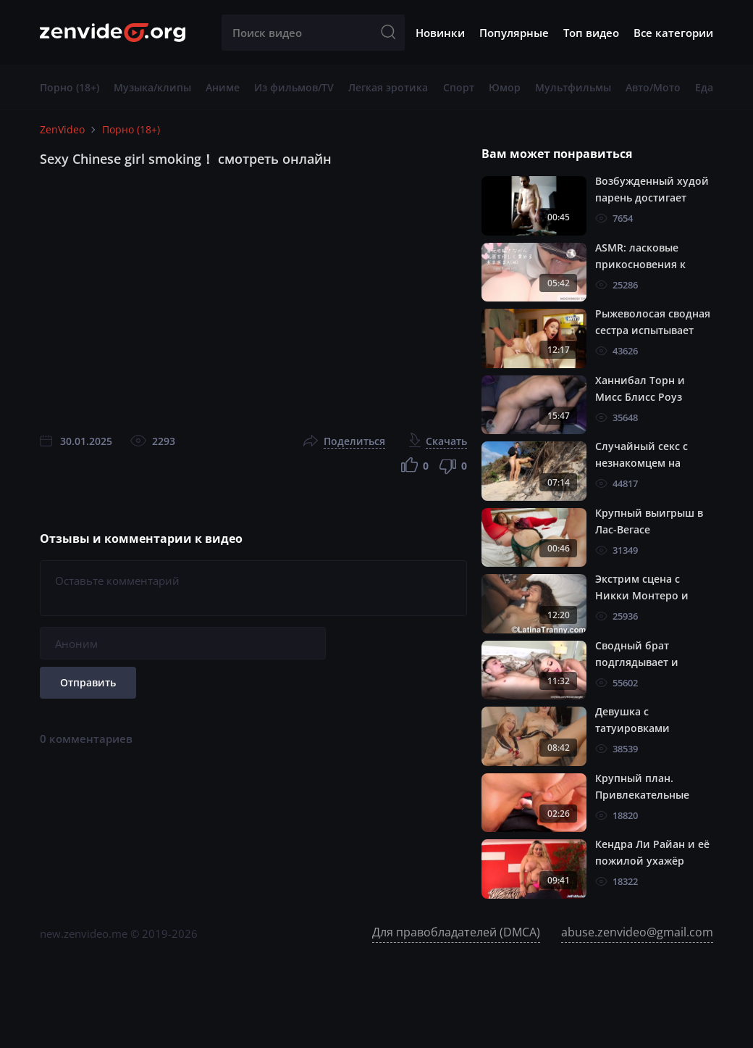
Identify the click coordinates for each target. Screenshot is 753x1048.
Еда (704, 87)
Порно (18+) (69, 87)
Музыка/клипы (152, 87)
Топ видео (591, 32)
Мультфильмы (573, 87)
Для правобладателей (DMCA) (456, 932)
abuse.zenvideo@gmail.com (637, 932)
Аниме (223, 87)
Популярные (514, 32)
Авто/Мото (653, 87)
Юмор (505, 87)
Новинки (440, 32)
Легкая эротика (388, 87)
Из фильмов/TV (294, 87)
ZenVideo (62, 129)
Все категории (673, 32)
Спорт (458, 87)
